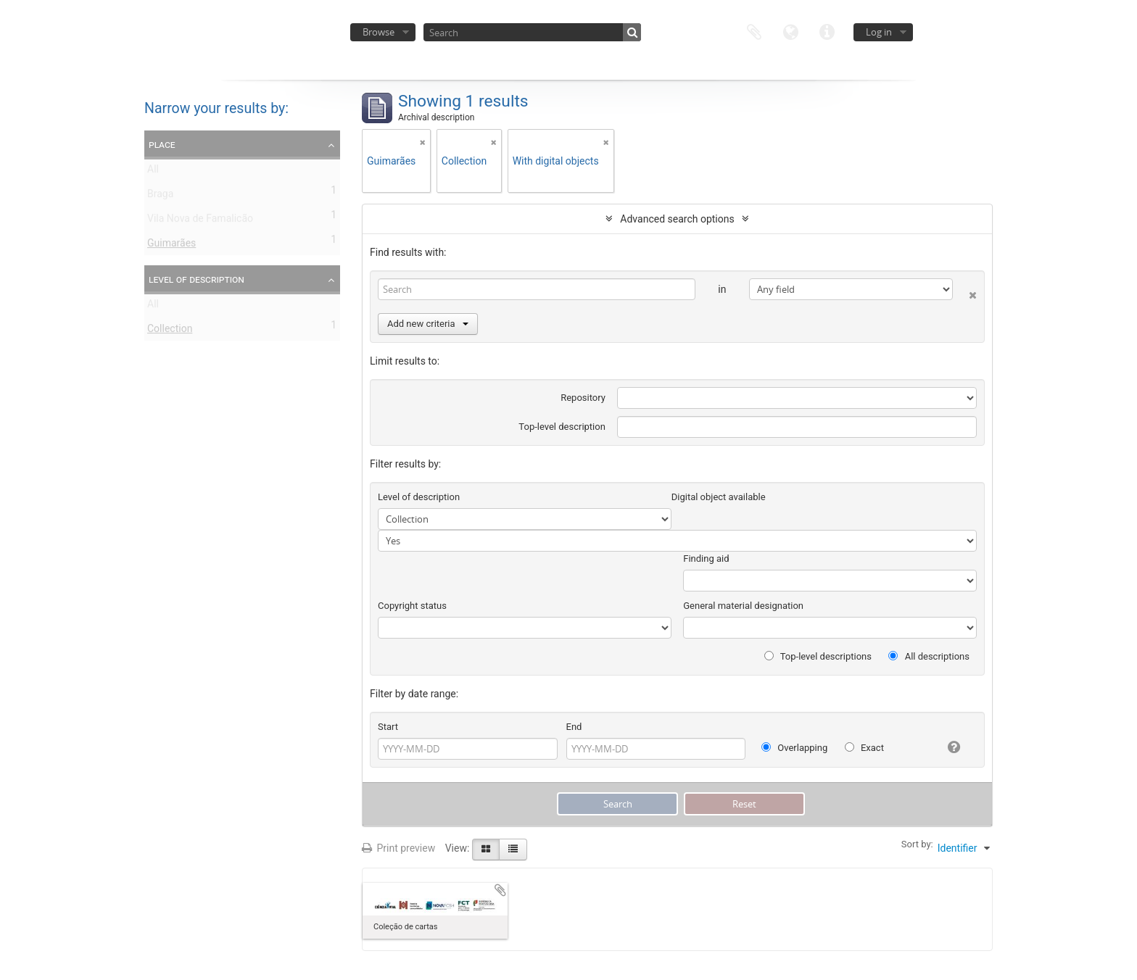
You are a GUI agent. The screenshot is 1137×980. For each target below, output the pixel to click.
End (574, 726)
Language (790, 31)
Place (162, 144)
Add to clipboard (500, 890)
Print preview (398, 848)
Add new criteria (427, 323)
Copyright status (412, 605)
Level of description (196, 279)
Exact (864, 747)
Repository (583, 397)
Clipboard (754, 31)
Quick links (827, 31)
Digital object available (718, 496)
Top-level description (561, 426)
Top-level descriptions (818, 656)
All (153, 172)
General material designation (743, 605)
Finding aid (706, 558)
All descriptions (928, 656)
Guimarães (171, 246)
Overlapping (794, 747)
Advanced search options (677, 219)
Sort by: (917, 844)
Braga (160, 196)
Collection (169, 331)
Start (388, 726)
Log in (879, 31)
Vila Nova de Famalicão (200, 221)
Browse (378, 31)
